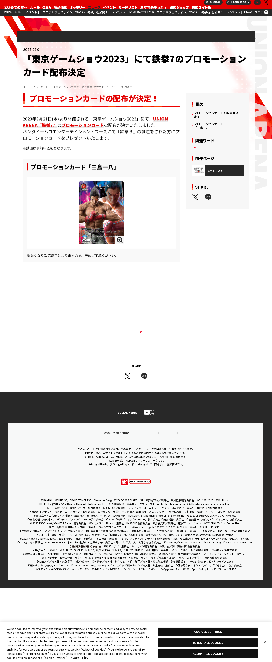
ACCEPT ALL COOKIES (208, 654)
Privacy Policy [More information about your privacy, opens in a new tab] (78, 658)
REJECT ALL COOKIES (208, 643)
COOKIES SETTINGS (208, 632)
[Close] (265, 641)
